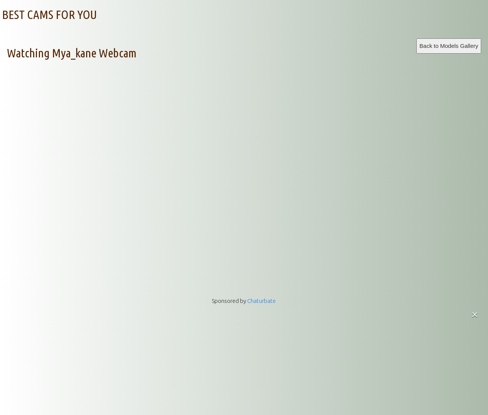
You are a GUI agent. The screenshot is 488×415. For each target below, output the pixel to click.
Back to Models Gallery (448, 46)
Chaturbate (261, 301)
